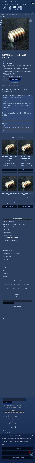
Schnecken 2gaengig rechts (11, 240)
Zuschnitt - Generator (8, 265)
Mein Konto (5, 316)
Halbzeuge (5, 259)
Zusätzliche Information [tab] (19, 89)
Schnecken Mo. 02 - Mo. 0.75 (10, 235)
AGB (4, 313)
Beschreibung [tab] (6, 89)
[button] (32, 435)
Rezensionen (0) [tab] (7, 91)
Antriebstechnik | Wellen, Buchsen (11, 253)
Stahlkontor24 (6, 432)
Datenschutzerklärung (18, 460)
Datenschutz (6, 318)
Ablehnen (17, 453)
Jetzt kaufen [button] (9, 170)
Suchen (8, 303)
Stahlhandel (6, 262)
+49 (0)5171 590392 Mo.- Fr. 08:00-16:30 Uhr (14, 4)
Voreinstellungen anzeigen (17, 457)
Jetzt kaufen (15, 79)
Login (4, 2)
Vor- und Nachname (7, 119)
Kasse (4, 310)
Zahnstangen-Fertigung (8, 221)
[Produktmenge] (5, 79)
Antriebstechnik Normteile (9, 250)
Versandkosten (8, 63)
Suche (8, 402)
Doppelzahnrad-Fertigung (10, 226)
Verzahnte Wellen (7, 256)
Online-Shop (16, 9)
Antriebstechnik (15, 7)
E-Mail (14, 2)
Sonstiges (5, 276)
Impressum (26, 460)
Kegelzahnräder (8, 232)
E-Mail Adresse (22, 119)
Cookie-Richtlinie (9, 460)
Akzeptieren (17, 448)
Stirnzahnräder (7, 229)
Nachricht (5, 123)
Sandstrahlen (6, 270)
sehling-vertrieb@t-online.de (13, 418)
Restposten (5, 273)
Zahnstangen (7, 244)
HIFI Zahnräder (7, 247)
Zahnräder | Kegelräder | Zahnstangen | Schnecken (13, 13)
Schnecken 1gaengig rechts (15, 14)
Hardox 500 (6, 267)
